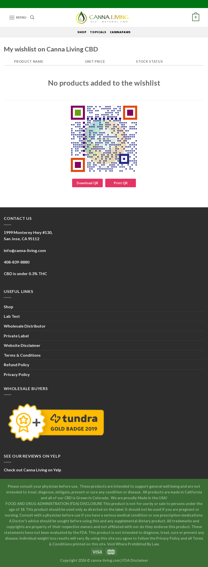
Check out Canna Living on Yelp (32, 469)
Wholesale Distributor (25, 326)
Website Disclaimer (22, 345)
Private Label (16, 335)
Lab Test (12, 316)
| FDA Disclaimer (134, 560)
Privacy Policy (17, 374)
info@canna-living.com (25, 250)
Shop (8, 306)
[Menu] (18, 17)
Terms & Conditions (22, 355)
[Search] (32, 17)
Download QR (87, 183)
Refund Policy (16, 364)
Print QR (121, 183)
